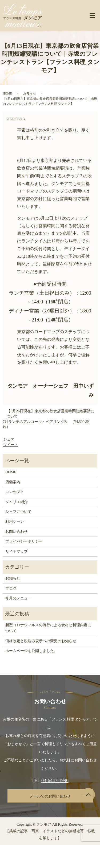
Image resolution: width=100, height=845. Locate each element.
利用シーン (14, 522)
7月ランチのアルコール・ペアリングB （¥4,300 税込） (46, 424)
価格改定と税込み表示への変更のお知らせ (40, 641)
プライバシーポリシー (24, 541)
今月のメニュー (18, 598)
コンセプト (14, 492)
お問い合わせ (16, 532)
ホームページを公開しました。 (31, 651)
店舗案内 (12, 482)
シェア (8, 439)
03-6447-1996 (55, 780)
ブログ (11, 588)
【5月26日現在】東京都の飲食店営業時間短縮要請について (50, 413)
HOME (7, 93)
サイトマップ (16, 552)
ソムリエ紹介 (16, 502)
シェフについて (18, 512)
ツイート (10, 445)
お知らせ (29, 93)
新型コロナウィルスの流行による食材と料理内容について (48, 628)
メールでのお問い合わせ (50, 796)
